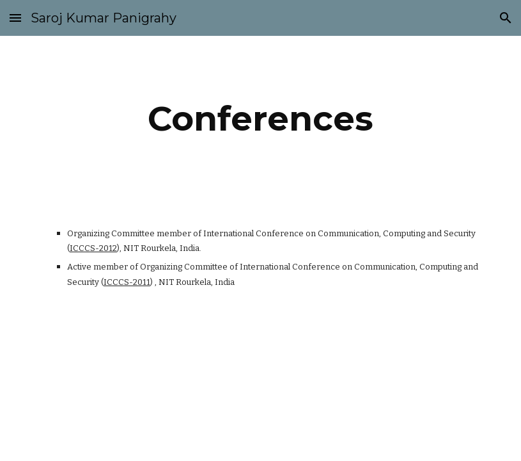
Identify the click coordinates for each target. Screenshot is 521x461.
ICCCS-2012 (93, 248)
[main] (260, 118)
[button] (15, 17)
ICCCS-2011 (127, 282)
